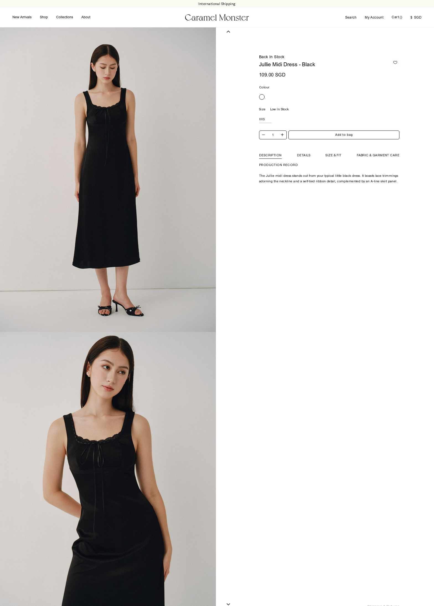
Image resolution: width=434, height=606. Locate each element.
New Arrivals (22, 17)
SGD (416, 17)
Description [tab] (270, 155)
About (85, 17)
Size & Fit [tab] (333, 155)
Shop (44, 17)
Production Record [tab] (278, 165)
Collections (64, 17)
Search (351, 17)
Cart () (397, 17)
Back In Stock (271, 57)
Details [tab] (303, 155)
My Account (374, 17)
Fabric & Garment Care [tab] (378, 155)
